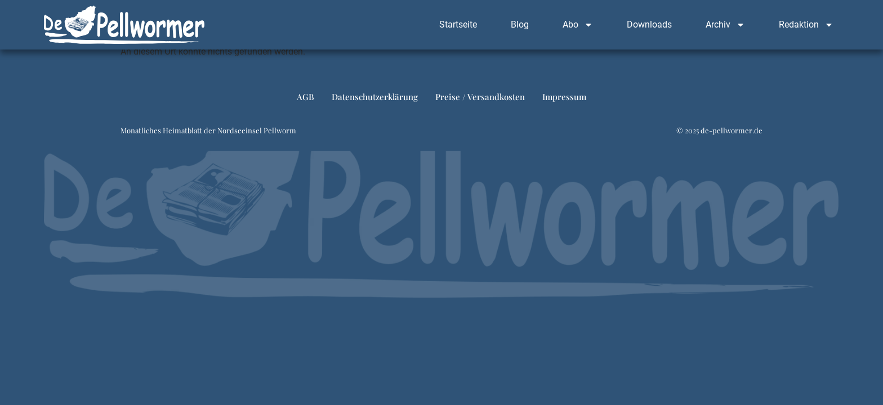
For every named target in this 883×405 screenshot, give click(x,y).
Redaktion (806, 25)
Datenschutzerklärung (375, 96)
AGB (305, 96)
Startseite (458, 24)
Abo (578, 25)
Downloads (649, 24)
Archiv (725, 25)
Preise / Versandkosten (480, 96)
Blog (520, 24)
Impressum (564, 96)
